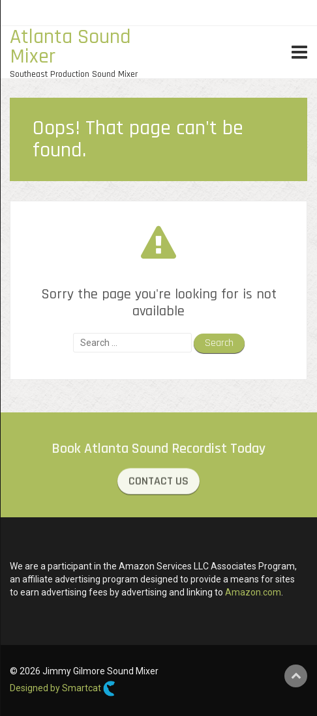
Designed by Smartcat (62, 688)
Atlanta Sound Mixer (70, 46)
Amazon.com (253, 592)
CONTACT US (158, 481)
